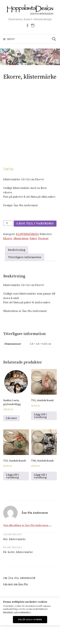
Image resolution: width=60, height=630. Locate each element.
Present (43, 238)
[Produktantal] (8, 223)
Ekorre (7, 238)
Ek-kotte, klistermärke (18, 552)
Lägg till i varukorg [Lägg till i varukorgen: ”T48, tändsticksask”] (40, 476)
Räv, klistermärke (14, 539)
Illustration (21, 238)
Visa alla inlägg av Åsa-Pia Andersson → (27, 525)
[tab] (16, 249)
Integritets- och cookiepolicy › (17, 612)
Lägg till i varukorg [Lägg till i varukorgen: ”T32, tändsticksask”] (12, 476)
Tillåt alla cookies (30, 619)
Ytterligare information (24, 257)
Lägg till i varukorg (35, 223)
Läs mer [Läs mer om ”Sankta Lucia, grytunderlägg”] (11, 418)
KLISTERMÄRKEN (27, 234)
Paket (33, 238)
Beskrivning (16, 250)
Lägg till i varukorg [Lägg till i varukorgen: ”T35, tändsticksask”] (40, 416)
